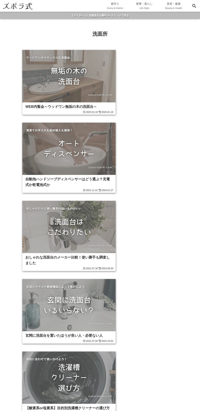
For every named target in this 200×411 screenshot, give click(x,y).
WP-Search (77, 391)
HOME (100, 336)
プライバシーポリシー (151, 403)
